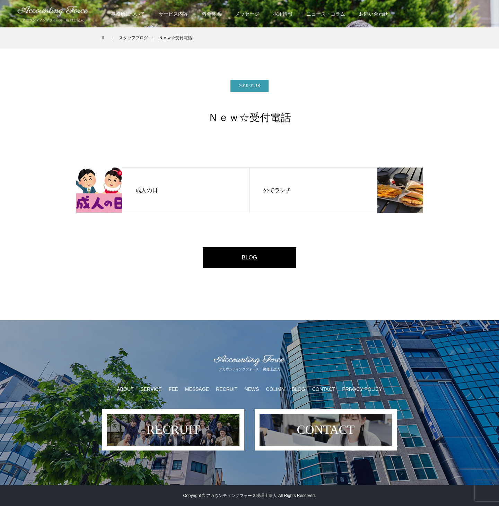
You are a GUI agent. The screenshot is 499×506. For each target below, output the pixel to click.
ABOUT (125, 389)
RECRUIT (226, 389)
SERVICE (150, 389)
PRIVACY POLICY (362, 389)
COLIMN (275, 389)
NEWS (251, 389)
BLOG (249, 257)
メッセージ (247, 14)
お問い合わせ (373, 14)
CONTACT (323, 389)
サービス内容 (173, 14)
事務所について (128, 14)
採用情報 (282, 14)
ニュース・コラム (325, 14)
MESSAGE (197, 389)
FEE (173, 389)
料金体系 (211, 14)
